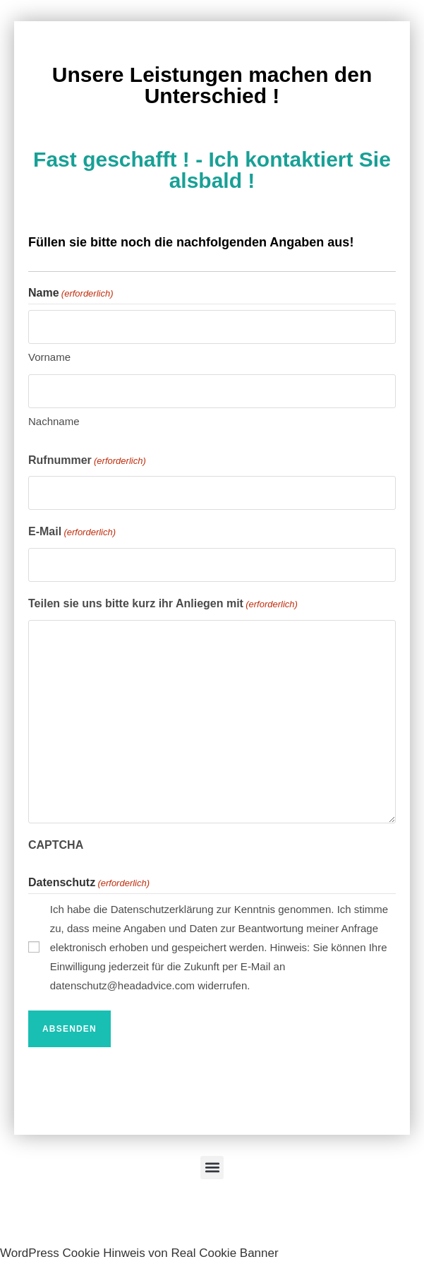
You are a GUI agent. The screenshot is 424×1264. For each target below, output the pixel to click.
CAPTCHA (55, 845)
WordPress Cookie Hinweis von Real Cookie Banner (139, 1253)
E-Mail (72, 532)
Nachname (54, 421)
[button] (212, 1167)
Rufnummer (87, 461)
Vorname (49, 357)
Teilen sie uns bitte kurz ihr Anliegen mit (163, 604)
